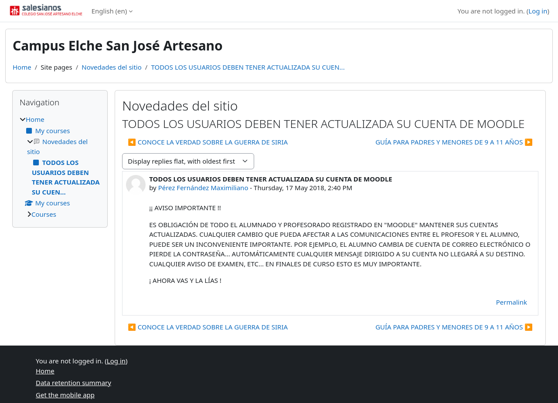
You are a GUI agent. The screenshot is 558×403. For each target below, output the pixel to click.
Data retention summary (73, 382)
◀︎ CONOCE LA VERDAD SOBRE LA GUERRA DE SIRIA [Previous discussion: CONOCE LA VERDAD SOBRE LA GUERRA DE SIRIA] (208, 142)
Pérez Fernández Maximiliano (203, 187)
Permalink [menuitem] (511, 302)
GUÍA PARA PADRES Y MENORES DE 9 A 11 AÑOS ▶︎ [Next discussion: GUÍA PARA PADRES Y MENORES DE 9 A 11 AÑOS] (454, 142)
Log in (537, 11)
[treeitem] (60, 166)
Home (22, 67)
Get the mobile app (65, 394)
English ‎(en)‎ (109, 11)
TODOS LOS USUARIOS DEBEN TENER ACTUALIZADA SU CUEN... (247, 67)
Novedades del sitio (112, 67)
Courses (43, 214)
